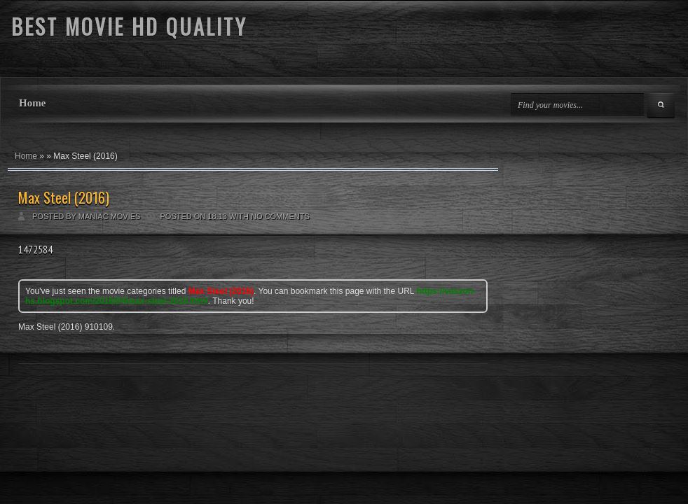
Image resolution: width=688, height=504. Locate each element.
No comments (280, 216)
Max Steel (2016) (63, 197)
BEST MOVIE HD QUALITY (129, 26)
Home (32, 102)
